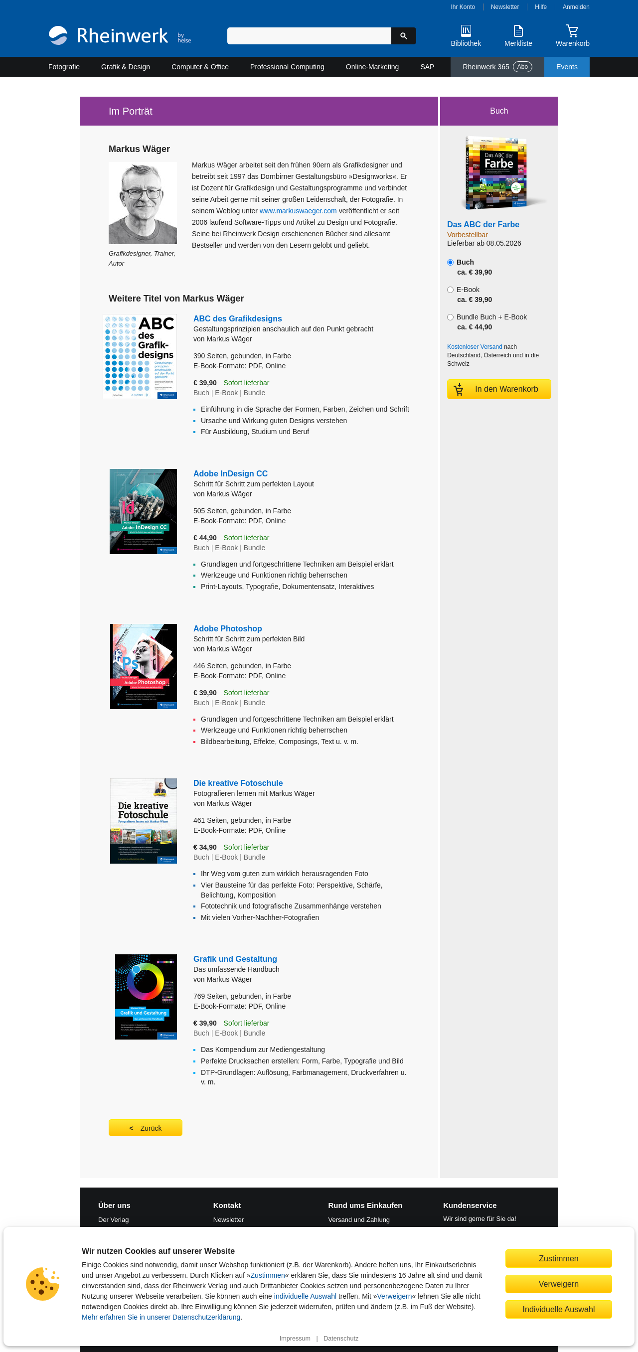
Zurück (151, 1128)
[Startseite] (119, 36)
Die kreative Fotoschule (301, 788)
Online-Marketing (372, 67)
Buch (469, 267)
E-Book (469, 294)
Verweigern (394, 1296)
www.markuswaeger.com (298, 211)
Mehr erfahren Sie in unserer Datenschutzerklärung (161, 1317)
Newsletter (505, 6)
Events (567, 67)
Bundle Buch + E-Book (487, 322)
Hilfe (541, 6)
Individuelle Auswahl (559, 1309)
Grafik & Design (125, 67)
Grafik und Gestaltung (301, 964)
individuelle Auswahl (305, 1296)
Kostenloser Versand (474, 346)
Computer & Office (200, 67)
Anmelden (576, 6)
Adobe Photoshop (293, 634)
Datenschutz (340, 1338)
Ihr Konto (463, 6)
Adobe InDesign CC (293, 479)
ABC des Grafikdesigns (301, 324)
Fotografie (64, 67)
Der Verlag (113, 1219)
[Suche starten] (403, 35)
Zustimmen (268, 1275)
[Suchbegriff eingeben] (309, 35)
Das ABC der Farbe (483, 224)
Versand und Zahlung (359, 1219)
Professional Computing (287, 67)
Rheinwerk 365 (497, 66)
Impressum (295, 1338)
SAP (427, 67)
